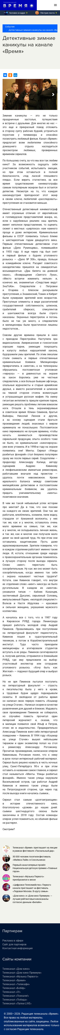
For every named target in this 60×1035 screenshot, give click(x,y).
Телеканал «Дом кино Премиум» (22, 972)
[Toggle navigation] (55, 5)
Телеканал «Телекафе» (16, 984)
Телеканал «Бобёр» (13, 988)
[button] (7, 94)
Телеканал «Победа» (14, 999)
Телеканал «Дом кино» (16, 968)
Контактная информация (17, 948)
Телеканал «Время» (14, 980)
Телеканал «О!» (11, 991)
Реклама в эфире (12, 940)
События (10, 26)
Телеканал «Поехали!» (15, 995)
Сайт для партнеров (14, 944)
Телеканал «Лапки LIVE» (17, 1003)
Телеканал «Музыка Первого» (20, 976)
